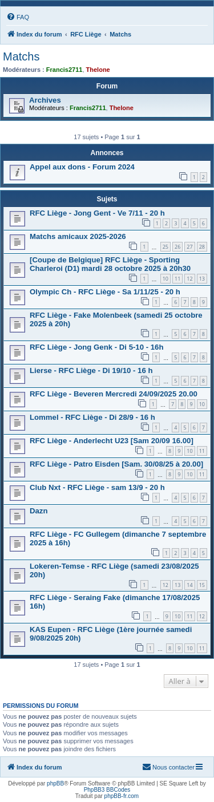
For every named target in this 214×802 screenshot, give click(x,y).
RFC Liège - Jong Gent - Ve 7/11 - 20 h (97, 213)
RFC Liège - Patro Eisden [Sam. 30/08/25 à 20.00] (116, 464)
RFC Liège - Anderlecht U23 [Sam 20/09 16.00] (111, 440)
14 (189, 585)
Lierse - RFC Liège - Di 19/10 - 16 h (91, 370)
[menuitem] (17, 17)
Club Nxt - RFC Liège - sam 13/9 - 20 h (97, 487)
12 (189, 278)
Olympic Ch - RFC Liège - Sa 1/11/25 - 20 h (105, 291)
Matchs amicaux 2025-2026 (78, 236)
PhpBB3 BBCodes (107, 790)
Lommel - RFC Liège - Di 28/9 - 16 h (92, 417)
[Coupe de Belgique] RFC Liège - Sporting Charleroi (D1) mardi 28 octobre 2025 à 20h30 (110, 264)
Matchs (21, 56)
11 (177, 278)
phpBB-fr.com (121, 796)
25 (165, 246)
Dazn (39, 511)
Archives (45, 100)
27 (189, 246)
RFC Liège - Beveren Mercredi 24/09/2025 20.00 (113, 394)
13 (202, 278)
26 (177, 246)
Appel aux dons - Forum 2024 (82, 167)
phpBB (55, 783)
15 (202, 585)
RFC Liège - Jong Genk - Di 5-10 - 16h (96, 347)
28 (202, 246)
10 (165, 278)
